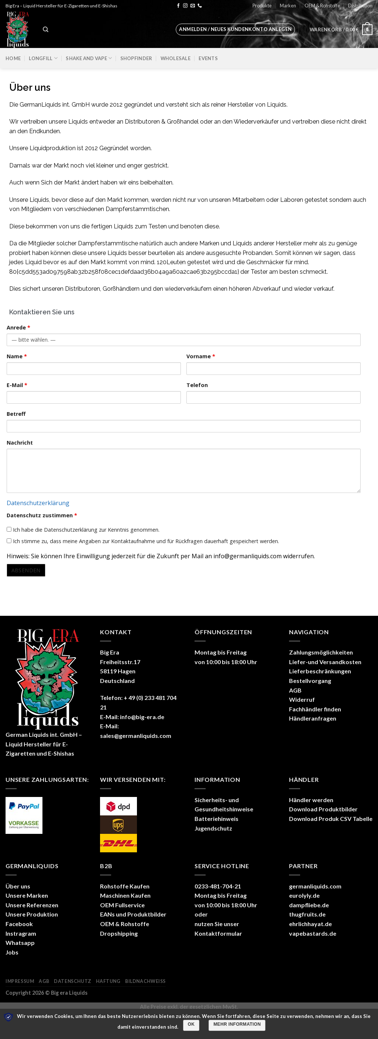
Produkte (262, 5)
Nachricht (20, 442)
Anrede (18, 327)
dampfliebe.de (309, 904)
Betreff (16, 413)
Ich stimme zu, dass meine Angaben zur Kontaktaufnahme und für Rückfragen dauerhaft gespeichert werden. (143, 541)
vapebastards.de (312, 933)
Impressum (20, 981)
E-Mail (17, 385)
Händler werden (311, 799)
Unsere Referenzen (32, 904)
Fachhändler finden (315, 708)
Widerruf (302, 699)
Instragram (21, 933)
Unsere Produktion (32, 914)
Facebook (19, 923)
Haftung (108, 981)
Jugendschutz (213, 828)
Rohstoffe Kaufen (125, 886)
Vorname (200, 356)
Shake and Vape (89, 58)
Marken (288, 5)
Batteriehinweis (216, 818)
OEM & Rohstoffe (322, 5)
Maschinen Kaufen (125, 895)
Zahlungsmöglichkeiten (321, 652)
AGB (295, 690)
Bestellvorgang (310, 680)
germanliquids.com (315, 886)
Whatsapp (20, 942)
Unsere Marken (27, 895)
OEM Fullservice (122, 904)
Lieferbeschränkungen (320, 670)
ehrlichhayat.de (310, 923)
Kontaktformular (218, 933)
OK (191, 1024)
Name (17, 356)
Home (13, 58)
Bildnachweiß (145, 981)
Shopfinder (136, 58)
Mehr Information (237, 1024)
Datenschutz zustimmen (42, 515)
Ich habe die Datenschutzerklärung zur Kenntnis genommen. (83, 529)
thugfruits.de (307, 914)
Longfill (43, 58)
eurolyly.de (304, 895)
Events (208, 58)
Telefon (197, 385)
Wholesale (175, 58)
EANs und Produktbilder (133, 914)
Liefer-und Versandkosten (325, 661)
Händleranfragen (312, 718)
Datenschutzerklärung (38, 503)
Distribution (360, 5)
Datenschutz (73, 981)
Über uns (18, 886)
